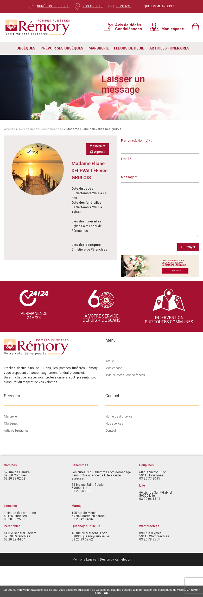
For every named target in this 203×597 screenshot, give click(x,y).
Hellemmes (80, 465)
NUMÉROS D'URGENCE (53, 6)
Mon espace (172, 29)
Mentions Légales (84, 559)
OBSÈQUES (25, 48)
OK (106, 592)
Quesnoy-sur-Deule (86, 526)
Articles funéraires (16, 430)
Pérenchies (12, 526)
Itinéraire (97, 146)
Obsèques (11, 423)
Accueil (9, 129)
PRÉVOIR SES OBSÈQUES (62, 48)
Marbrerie (10, 416)
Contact (110, 430)
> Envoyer (188, 247)
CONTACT (123, 6)
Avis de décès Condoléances (128, 27)
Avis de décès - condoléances (40, 129)
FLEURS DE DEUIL (129, 48)
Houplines (146, 465)
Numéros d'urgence (118, 416)
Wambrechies (149, 526)
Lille (142, 485)
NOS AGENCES (93, 6)
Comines (10, 465)
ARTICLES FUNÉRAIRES (169, 48)
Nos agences (114, 423)
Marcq (76, 506)
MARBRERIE (98, 48)
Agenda (97, 152)
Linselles (10, 506)
